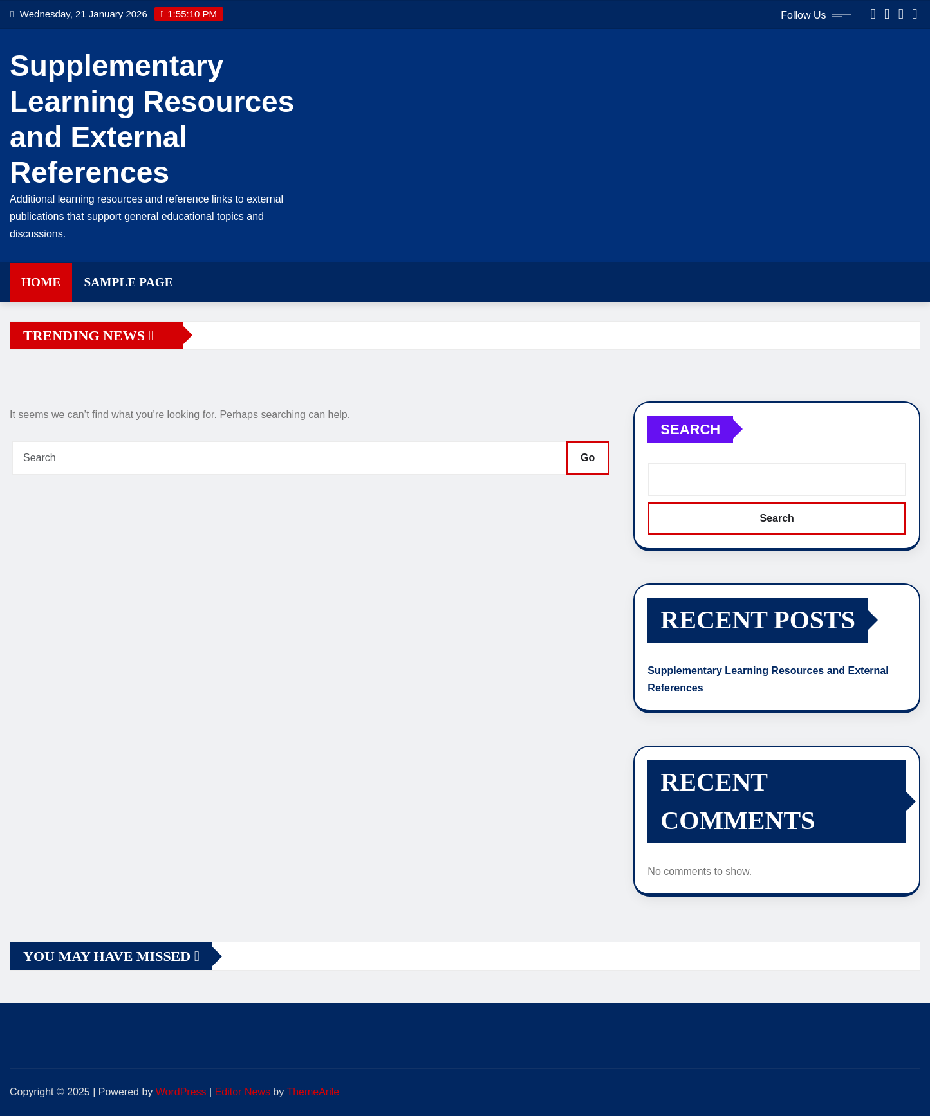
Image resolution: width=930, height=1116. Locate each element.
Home (40, 282)
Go (588, 457)
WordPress (181, 1091)
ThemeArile (312, 1091)
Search (690, 429)
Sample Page (128, 282)
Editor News (242, 1091)
